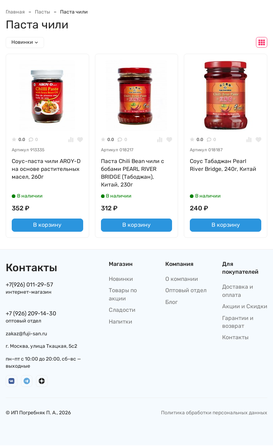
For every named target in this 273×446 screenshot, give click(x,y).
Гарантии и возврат (237, 322)
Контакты (235, 338)
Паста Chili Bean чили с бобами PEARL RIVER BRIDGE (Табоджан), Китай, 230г (133, 173)
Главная (15, 12)
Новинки (121, 279)
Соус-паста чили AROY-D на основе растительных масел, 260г (46, 169)
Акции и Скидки (244, 307)
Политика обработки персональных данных (214, 413)
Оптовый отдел (186, 291)
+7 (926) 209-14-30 (31, 314)
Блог (171, 302)
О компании (181, 279)
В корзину (47, 225)
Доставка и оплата (237, 291)
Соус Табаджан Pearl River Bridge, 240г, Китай (223, 165)
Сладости (122, 310)
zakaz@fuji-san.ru (26, 334)
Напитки (120, 322)
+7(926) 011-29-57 (29, 285)
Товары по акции (123, 295)
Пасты (42, 12)
